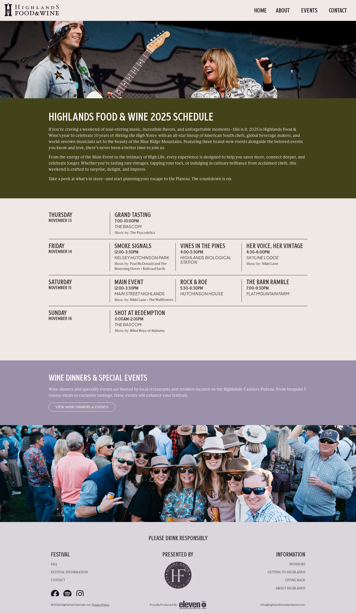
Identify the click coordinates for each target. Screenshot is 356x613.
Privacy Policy (100, 604)
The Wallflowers (161, 299)
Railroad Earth (154, 268)
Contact (338, 10)
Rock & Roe (194, 282)
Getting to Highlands (286, 571)
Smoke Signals (132, 245)
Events (310, 10)
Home (260, 10)
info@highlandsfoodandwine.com (282, 604)
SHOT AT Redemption (140, 312)
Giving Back (295, 579)
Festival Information (69, 571)
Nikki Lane (270, 263)
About (284, 10)
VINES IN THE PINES (202, 245)
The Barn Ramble (267, 282)
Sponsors (297, 563)
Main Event (128, 282)
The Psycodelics (142, 232)
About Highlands (290, 587)
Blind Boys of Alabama (147, 330)
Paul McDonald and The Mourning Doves (140, 266)
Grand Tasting (133, 214)
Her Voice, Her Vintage (274, 245)
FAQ (54, 563)
